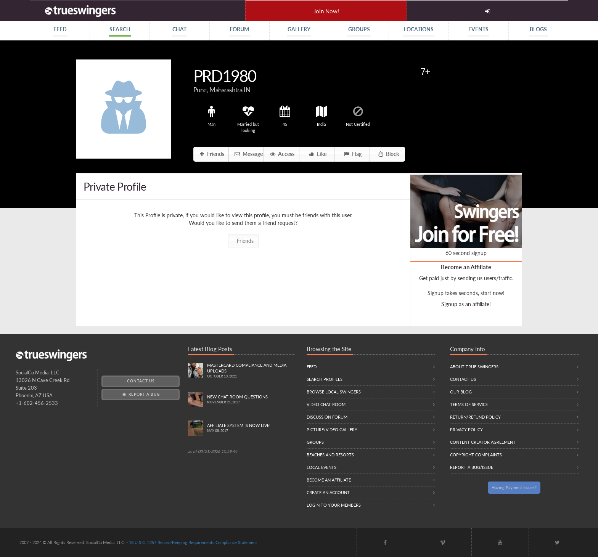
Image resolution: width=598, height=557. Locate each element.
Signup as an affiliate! (466, 304)
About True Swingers (474, 366)
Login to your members (334, 504)
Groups (315, 442)
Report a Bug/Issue (471, 467)
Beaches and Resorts (330, 454)
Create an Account (328, 492)
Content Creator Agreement (483, 442)
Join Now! (326, 11)
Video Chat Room (326, 404)
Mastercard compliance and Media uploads (251, 371)
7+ (425, 71)
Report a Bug (140, 394)
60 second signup (466, 253)
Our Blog (461, 391)
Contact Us (140, 381)
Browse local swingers (334, 391)
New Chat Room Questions (251, 400)
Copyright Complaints (476, 454)
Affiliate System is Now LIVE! (251, 428)
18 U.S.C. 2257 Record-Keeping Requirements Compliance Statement (193, 542)
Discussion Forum (327, 416)
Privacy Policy (466, 429)
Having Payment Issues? (514, 487)
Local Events (321, 467)
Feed (312, 366)
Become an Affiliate (466, 266)
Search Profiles (324, 379)
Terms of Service (469, 404)
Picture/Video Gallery (332, 429)
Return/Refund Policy (475, 416)
